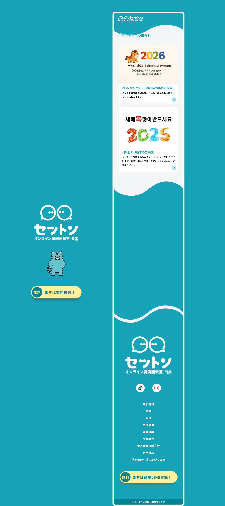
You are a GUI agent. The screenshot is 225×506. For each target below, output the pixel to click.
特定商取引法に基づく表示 (148, 460)
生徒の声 (148, 425)
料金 (148, 418)
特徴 (148, 411)
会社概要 (148, 439)
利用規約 (148, 453)
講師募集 (148, 432)
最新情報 (148, 404)
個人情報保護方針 (148, 446)
